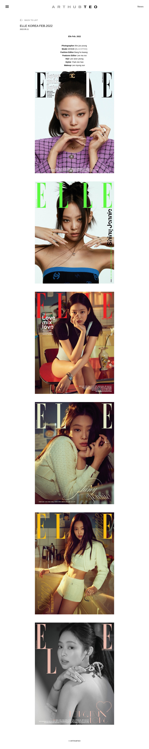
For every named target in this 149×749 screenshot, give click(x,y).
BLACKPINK (81, 49)
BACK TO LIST (29, 20)
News (141, 6)
